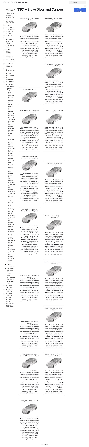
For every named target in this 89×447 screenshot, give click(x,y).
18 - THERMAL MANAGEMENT (10, 60)
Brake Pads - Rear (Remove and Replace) (54, 178)
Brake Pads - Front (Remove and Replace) (54, 125)
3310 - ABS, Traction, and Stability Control (10, 271)
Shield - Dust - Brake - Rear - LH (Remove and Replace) (29, 415)
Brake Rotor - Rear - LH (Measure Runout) (29, 330)
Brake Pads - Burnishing (11, 114)
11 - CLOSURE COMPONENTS (10, 28)
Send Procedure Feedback (80, 10)
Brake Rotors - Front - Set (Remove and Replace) (54, 277)
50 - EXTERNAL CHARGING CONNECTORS (10, 305)
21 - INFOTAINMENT (10, 69)
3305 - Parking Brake (10, 265)
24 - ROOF (9, 73)
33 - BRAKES (9, 84)
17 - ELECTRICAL (9, 56)
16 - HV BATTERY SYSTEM (8, 51)
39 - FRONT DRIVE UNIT (9, 290)
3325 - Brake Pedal (10, 282)
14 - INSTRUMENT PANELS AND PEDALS (10, 40)
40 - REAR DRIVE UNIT (9, 294)
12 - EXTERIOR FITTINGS (10, 32)
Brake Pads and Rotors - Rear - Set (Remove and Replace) (29, 125)
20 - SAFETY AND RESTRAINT (9, 65)
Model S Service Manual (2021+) (10, 9)
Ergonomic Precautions (32, 198)
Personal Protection (28, 53)
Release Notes (10, 13)
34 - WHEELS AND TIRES (9, 286)
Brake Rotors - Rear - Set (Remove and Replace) (54, 323)
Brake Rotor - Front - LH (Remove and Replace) (54, 231)
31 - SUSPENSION (9, 78)
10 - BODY (9, 25)
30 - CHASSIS (10, 75)
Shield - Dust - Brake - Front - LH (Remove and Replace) (54, 369)
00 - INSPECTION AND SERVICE (10, 21)
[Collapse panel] (85, 6)
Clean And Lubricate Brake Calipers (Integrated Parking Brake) (29, 369)
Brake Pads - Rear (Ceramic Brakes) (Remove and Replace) (11, 175)
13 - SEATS (9, 35)
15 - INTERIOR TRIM (10, 46)
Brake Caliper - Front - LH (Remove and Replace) (29, 33)
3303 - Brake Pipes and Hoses (10, 260)
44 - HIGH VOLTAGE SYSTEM (9, 299)
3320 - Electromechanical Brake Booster (12, 277)
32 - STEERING (10, 82)
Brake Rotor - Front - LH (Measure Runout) (29, 284)
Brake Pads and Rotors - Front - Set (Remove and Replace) (54, 79)
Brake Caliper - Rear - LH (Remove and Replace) (54, 33)
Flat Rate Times (30, 188)
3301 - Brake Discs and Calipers (10, 88)
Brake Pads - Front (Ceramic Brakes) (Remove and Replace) (11, 153)
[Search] (78, 2)
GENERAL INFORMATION (10, 16)
